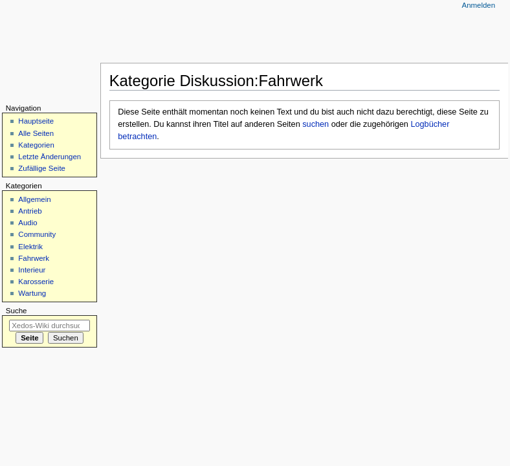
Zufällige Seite (41, 168)
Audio (27, 223)
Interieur (31, 270)
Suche (16, 311)
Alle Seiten (36, 133)
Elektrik (30, 246)
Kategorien (36, 145)
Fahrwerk (33, 258)
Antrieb (29, 211)
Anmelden (479, 5)
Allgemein (34, 199)
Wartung (32, 293)
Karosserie (36, 281)
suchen (315, 124)
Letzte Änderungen (49, 157)
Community (37, 234)
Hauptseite (36, 121)
